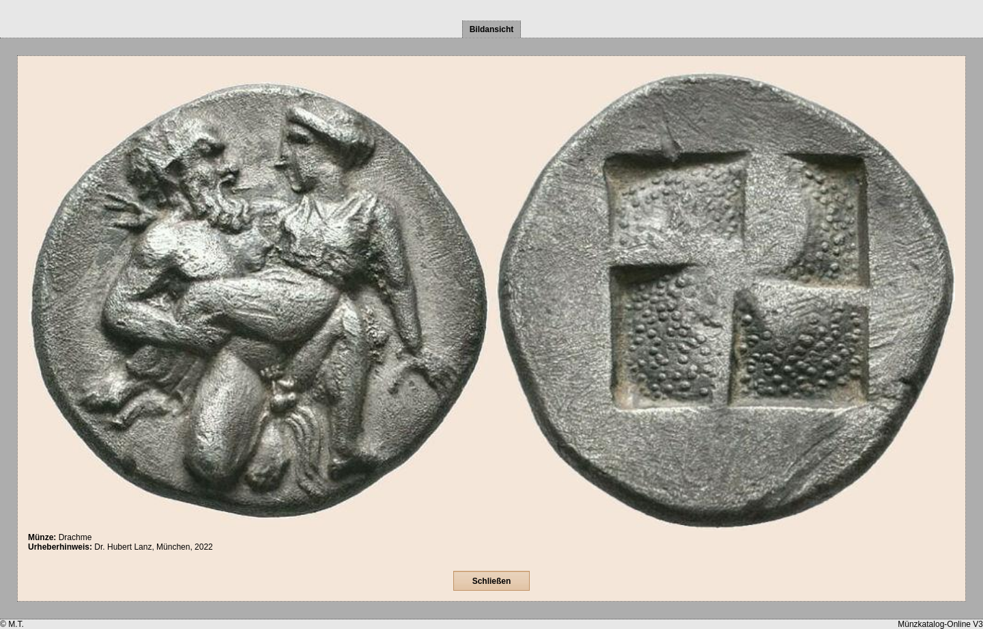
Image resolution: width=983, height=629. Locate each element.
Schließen (491, 581)
